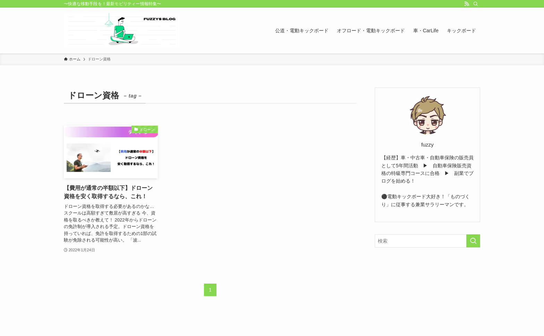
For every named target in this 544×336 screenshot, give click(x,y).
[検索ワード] (427, 240)
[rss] (466, 4)
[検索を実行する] (473, 240)
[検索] (475, 4)
